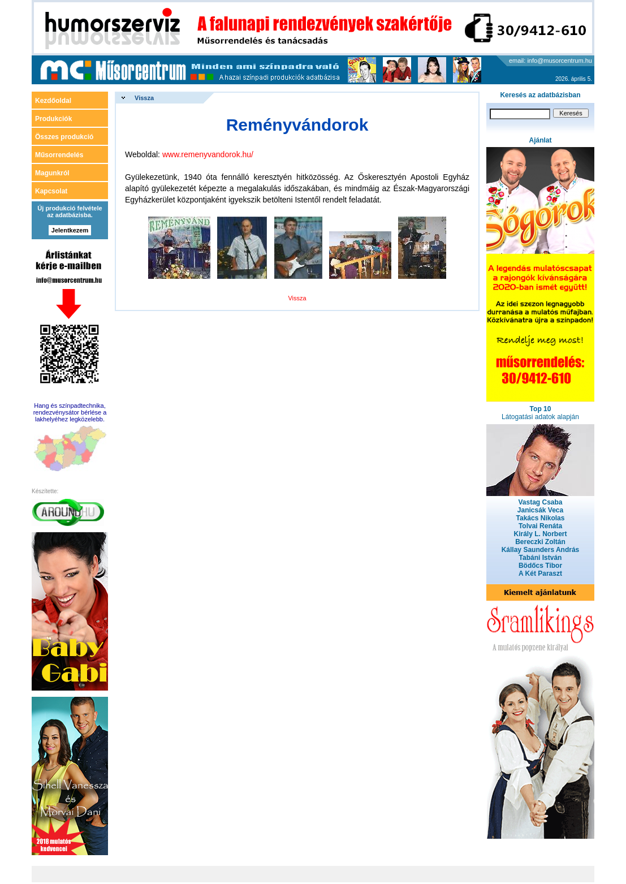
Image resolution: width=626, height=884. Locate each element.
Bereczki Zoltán (540, 542)
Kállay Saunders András (541, 550)
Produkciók (53, 119)
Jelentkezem (69, 230)
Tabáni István (540, 558)
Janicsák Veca (540, 510)
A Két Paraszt (540, 573)
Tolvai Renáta (540, 526)
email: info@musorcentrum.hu (550, 60)
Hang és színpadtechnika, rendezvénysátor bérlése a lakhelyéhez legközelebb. (70, 412)
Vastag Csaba (540, 502)
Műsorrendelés (59, 155)
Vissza (144, 97)
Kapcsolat (51, 191)
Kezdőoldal (53, 101)
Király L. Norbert (540, 534)
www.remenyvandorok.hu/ (207, 154)
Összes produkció (64, 137)
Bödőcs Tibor (540, 566)
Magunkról (52, 173)
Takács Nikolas (540, 518)
